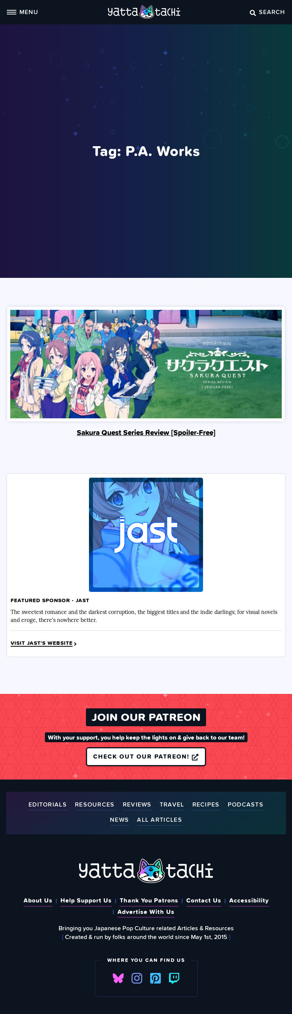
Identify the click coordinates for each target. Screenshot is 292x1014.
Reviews (137, 805)
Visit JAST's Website (44, 643)
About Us (38, 900)
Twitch (174, 978)
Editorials (48, 805)
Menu (22, 11)
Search (267, 11)
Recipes (206, 805)
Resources (95, 805)
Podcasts (245, 805)
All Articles (159, 820)
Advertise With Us (146, 911)
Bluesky (118, 978)
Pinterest (155, 978)
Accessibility (249, 900)
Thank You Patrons (149, 900)
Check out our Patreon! (145, 756)
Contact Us (203, 900)
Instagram (137, 978)
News (119, 820)
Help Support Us (86, 900)
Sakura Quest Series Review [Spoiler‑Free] (146, 432)
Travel (172, 805)
